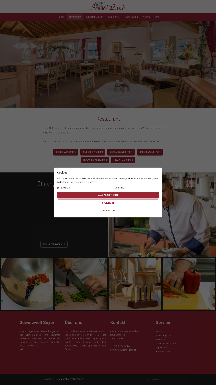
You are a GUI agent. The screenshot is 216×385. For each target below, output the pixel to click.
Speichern (108, 203)
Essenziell (66, 187)
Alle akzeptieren (108, 195)
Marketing (119, 187)
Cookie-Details (108, 211)
